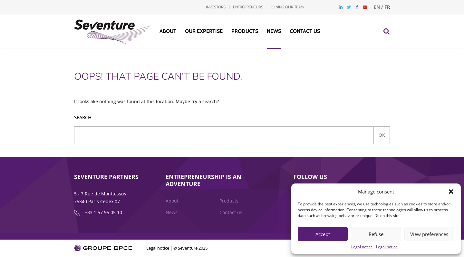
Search (83, 117)
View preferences (429, 234)
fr (387, 7)
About (168, 31)
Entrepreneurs (248, 7)
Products (244, 31)
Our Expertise (204, 31)
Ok (382, 135)
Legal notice (362, 247)
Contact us (305, 31)
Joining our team (287, 7)
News (274, 31)
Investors (216, 7)
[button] (451, 191)
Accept (322, 234)
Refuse (376, 234)
